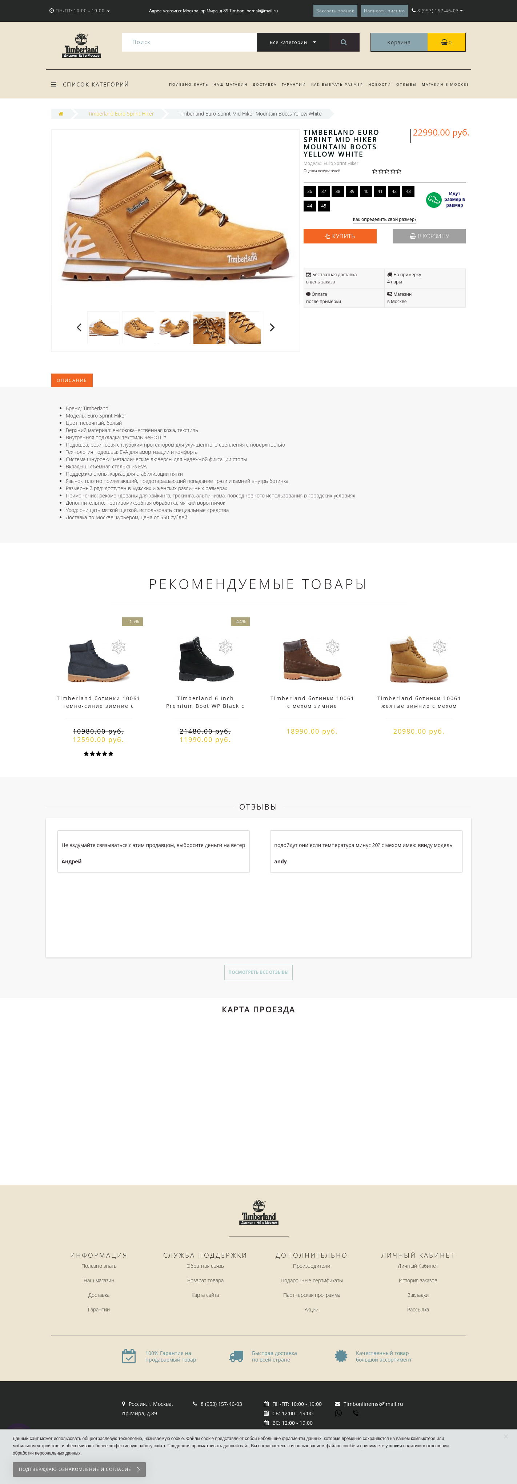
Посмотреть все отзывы (258, 972)
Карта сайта (205, 1294)
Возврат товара (205, 1280)
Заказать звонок (335, 11)
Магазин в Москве (445, 84)
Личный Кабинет (418, 1265)
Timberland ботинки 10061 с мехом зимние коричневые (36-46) (312, 706)
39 (351, 191)
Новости (377, 84)
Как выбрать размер (334, 84)
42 (394, 191)
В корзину (429, 236)
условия (393, 1445)
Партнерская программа (311, 1294)
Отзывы (405, 84)
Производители (311, 1265)
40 (366, 191)
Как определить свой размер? (385, 219)
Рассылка (418, 1309)
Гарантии (289, 84)
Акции (311, 1309)
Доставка (259, 84)
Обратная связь (205, 1265)
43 (408, 191)
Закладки (418, 1294)
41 (380, 191)
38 (337, 191)
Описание (72, 380)
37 (323, 191)
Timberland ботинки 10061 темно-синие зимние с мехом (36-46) (99, 706)
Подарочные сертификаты (312, 1280)
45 (323, 206)
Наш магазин (224, 84)
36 (309, 191)
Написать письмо (384, 11)
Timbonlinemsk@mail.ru (373, 1403)
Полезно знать (180, 84)
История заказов (418, 1280)
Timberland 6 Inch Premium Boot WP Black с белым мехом (205, 706)
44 (309, 206)
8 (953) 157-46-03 (221, 1403)
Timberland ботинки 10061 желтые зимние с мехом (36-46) (419, 706)
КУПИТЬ (343, 236)
